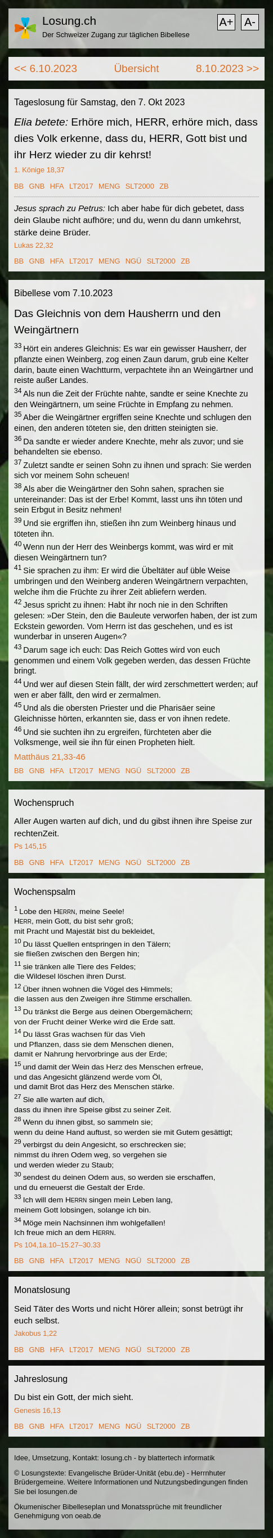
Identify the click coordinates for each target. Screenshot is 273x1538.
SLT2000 (140, 186)
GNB (37, 186)
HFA (57, 186)
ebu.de (171, 1473)
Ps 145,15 (30, 846)
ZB (163, 186)
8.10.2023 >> (227, 68)
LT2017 (81, 186)
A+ (226, 22)
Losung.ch (69, 20)
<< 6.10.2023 (45, 68)
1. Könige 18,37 (39, 170)
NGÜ (133, 261)
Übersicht (136, 68)
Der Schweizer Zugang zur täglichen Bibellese (116, 34)
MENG (109, 186)
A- (250, 22)
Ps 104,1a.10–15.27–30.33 (57, 1245)
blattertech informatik (181, 1458)
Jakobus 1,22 (35, 1333)
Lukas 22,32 (33, 245)
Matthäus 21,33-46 (50, 756)
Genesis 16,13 (37, 1410)
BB (19, 186)
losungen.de (58, 1491)
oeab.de (88, 1516)
